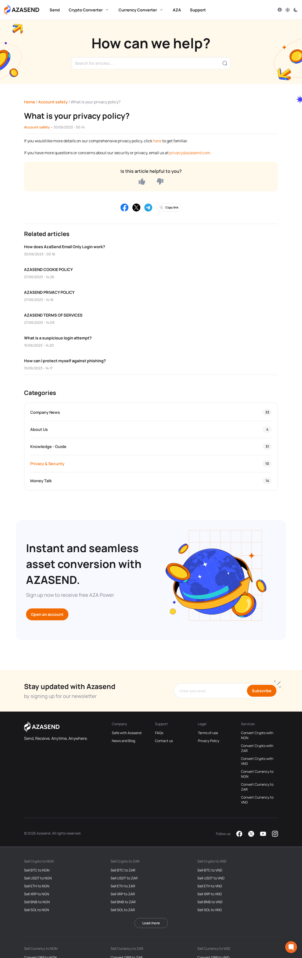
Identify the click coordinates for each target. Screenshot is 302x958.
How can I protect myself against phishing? (65, 360)
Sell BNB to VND (209, 901)
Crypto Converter (89, 10)
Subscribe (262, 690)
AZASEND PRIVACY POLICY (49, 292)
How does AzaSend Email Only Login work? (64, 246)
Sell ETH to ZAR (123, 886)
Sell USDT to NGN (38, 878)
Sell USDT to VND (210, 878)
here (157, 141)
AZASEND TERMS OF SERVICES (53, 315)
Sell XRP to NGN (36, 894)
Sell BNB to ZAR (123, 901)
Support (198, 10)
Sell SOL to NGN (36, 909)
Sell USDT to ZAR (124, 878)
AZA (177, 10)
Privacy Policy (208, 740)
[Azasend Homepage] (21, 9)
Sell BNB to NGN (37, 901)
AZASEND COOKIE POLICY (48, 269)
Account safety (53, 102)
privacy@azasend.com (189, 152)
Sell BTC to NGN (37, 870)
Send (55, 10)
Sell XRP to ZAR (123, 894)
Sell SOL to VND (209, 909)
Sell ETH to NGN (36, 886)
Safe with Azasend (126, 732)
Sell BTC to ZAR (123, 870)
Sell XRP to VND (209, 894)
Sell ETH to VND (209, 886)
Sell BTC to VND (209, 870)
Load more (151, 923)
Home (29, 102)
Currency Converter (141, 10)
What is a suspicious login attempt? (58, 338)
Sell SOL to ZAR (123, 909)
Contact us (164, 740)
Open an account (47, 614)
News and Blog (123, 740)
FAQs (159, 732)
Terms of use (208, 732)
